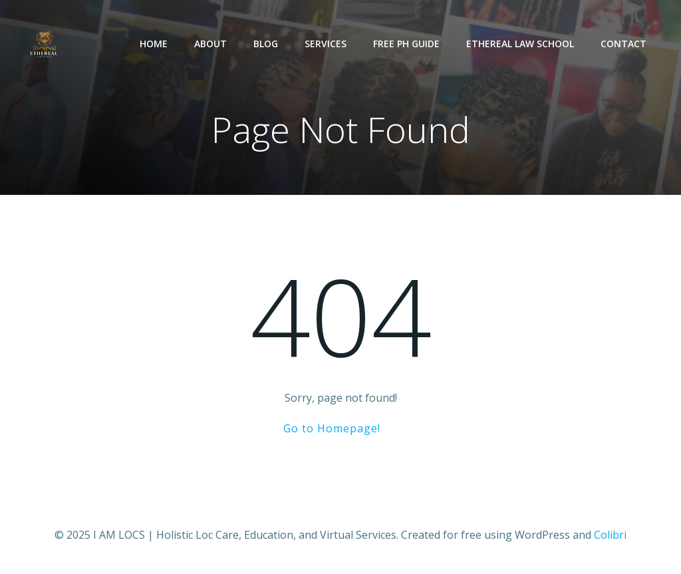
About (210, 43)
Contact (623, 43)
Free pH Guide (406, 43)
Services (325, 43)
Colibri (610, 534)
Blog (265, 43)
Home (154, 43)
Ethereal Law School (520, 43)
